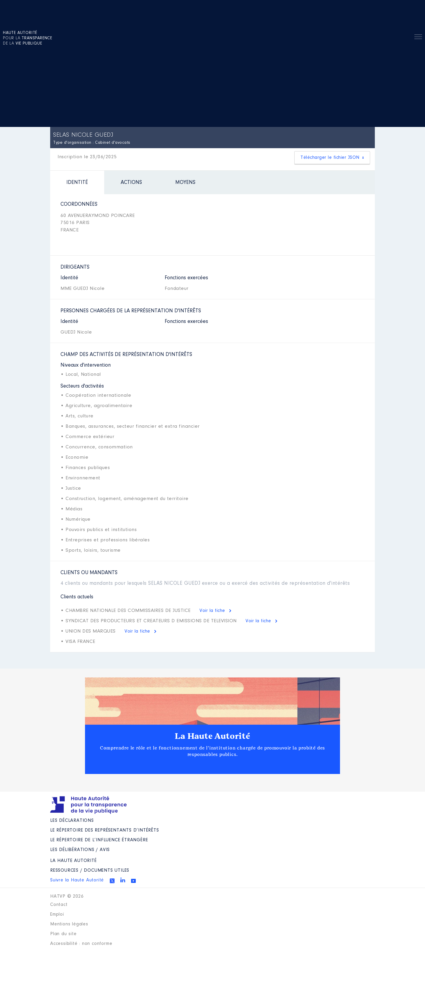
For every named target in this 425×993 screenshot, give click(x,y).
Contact (59, 904)
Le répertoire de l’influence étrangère (99, 840)
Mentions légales (69, 924)
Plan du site (63, 934)
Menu (418, 38)
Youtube (133, 880)
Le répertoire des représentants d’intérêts (104, 830)
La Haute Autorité (212, 736)
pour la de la (27, 38)
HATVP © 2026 (67, 896)
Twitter (112, 880)
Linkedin (122, 880)
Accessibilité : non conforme (81, 943)
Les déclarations (72, 820)
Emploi (57, 914)
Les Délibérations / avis (80, 849)
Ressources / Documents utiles (89, 870)
